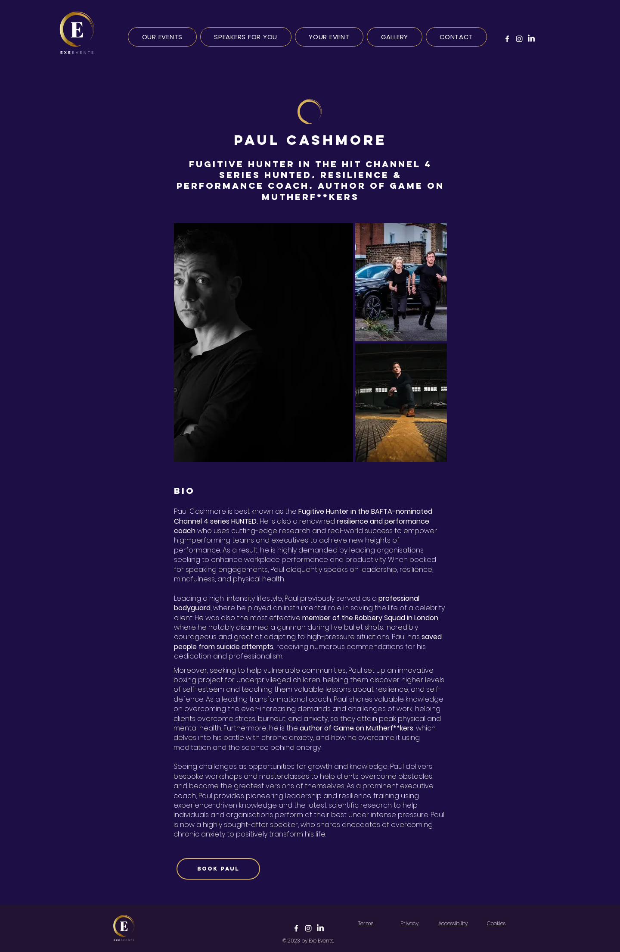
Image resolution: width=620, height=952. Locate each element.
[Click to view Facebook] (296, 928)
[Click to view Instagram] (308, 928)
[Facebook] (507, 38)
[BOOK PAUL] (218, 869)
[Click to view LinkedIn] (320, 928)
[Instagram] (519, 38)
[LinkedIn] (531, 38)
